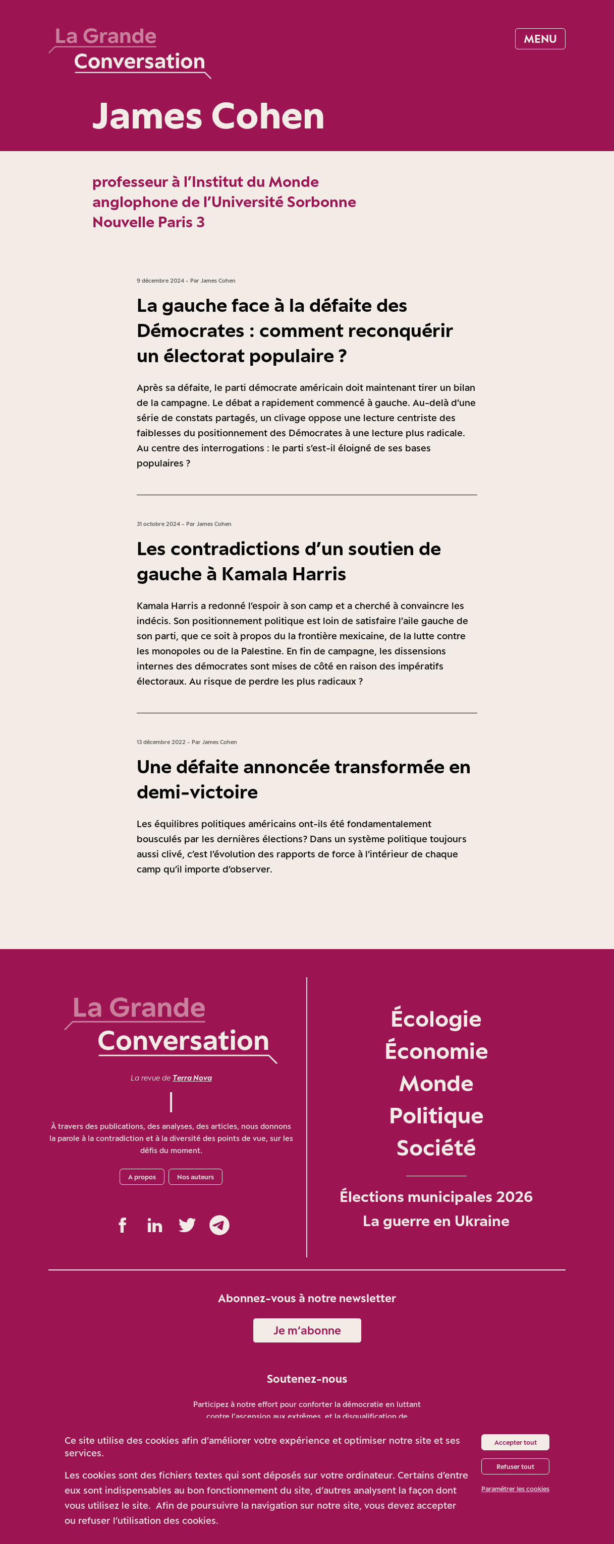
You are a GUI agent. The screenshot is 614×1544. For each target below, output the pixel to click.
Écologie (436, 1018)
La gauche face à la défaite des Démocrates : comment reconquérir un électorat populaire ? (295, 330)
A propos (142, 1177)
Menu (540, 38)
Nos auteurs (195, 1177)
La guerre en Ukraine (436, 1221)
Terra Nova (192, 1077)
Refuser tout (515, 1466)
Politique (436, 1115)
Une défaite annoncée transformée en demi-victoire (304, 778)
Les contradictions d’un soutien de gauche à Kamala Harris (289, 560)
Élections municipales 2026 (436, 1196)
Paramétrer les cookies (515, 1489)
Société (436, 1147)
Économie (436, 1050)
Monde (436, 1082)
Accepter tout (515, 1442)
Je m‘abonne (307, 1330)
